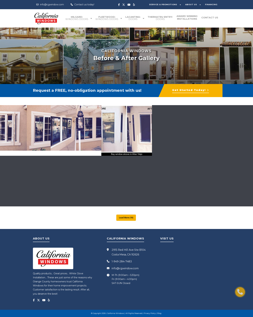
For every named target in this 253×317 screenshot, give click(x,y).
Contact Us (209, 17)
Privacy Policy (150, 313)
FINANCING (211, 4)
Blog (159, 313)
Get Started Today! (190, 90)
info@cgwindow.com (50, 4)
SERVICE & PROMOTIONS (163, 4)
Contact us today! (82, 4)
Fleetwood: (106, 18)
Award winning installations (187, 17)
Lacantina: (133, 18)
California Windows (115, 313)
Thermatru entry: (160, 18)
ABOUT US (191, 4)
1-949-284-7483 (122, 261)
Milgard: (76, 18)
